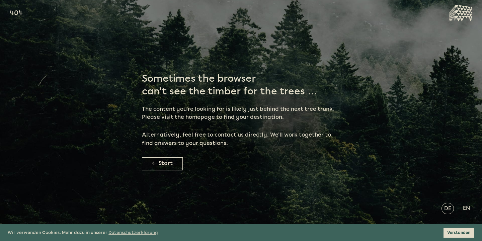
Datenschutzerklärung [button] (133, 232)
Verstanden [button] (458, 233)
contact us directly (241, 135)
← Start (162, 163)
